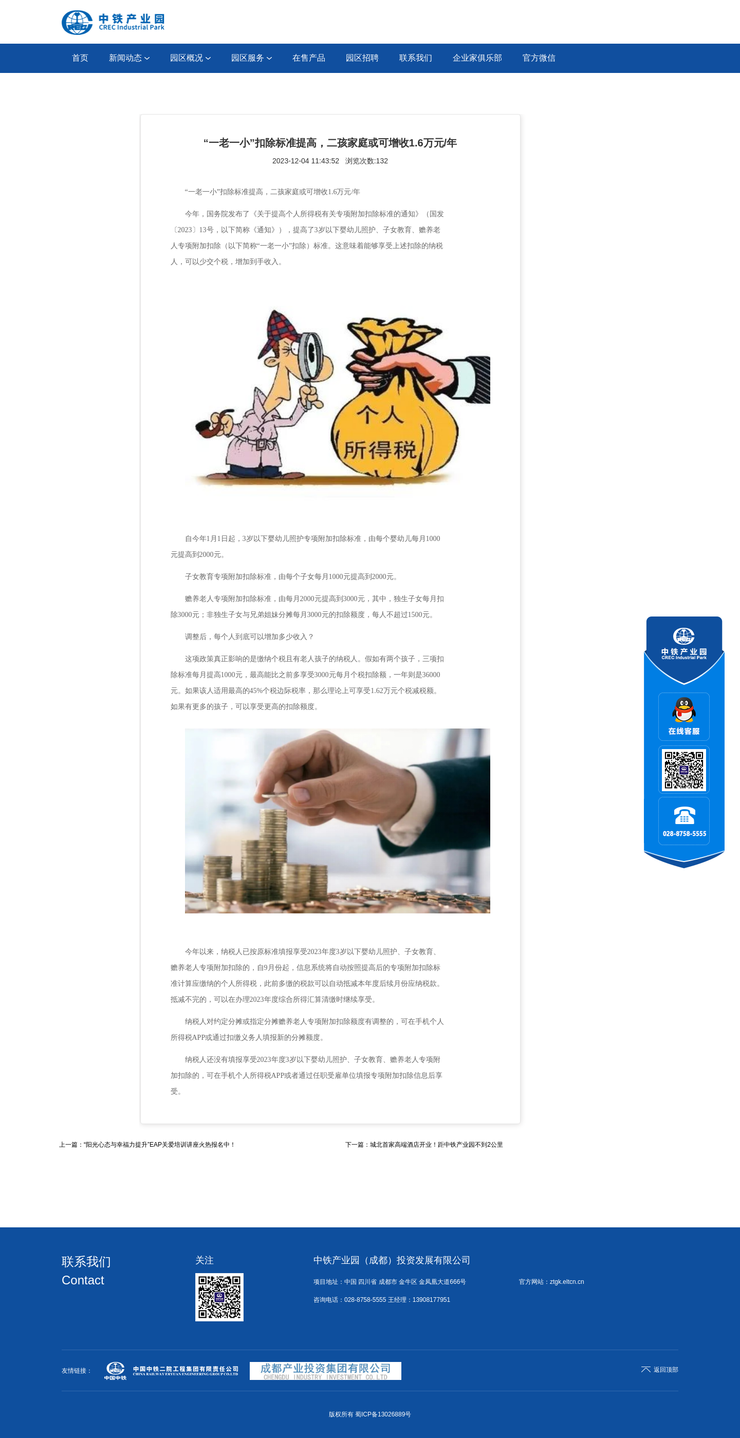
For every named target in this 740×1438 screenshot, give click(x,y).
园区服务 (251, 57)
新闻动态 (129, 57)
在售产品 (308, 57)
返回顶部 (659, 1369)
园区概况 (190, 57)
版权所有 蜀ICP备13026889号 (370, 1414)
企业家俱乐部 (477, 57)
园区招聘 (362, 57)
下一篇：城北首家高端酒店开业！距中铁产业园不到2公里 (424, 1144)
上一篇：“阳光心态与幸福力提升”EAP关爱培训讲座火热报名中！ (147, 1144)
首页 (80, 57)
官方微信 (539, 57)
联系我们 (415, 57)
